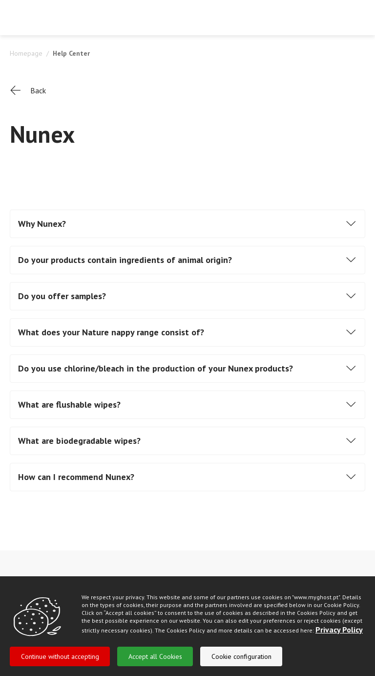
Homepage (26, 53)
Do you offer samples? (62, 296)
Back (28, 91)
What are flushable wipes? (69, 404)
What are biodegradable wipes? (79, 440)
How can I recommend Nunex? (76, 476)
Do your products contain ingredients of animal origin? (125, 259)
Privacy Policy (339, 640)
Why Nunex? (42, 223)
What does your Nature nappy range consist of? (111, 332)
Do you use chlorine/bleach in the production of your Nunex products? (155, 368)
